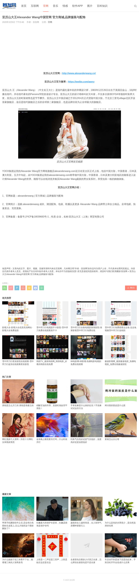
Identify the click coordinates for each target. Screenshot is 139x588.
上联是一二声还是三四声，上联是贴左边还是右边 (52, 548)
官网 (45, 5)
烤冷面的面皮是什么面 (121, 393)
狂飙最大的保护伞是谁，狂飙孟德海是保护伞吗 (52, 512)
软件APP (77, 5)
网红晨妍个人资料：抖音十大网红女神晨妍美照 (18, 428)
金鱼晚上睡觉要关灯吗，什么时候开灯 (52, 428)
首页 (23, 5)
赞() (131, 288)
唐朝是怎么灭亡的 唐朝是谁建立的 (18, 393)
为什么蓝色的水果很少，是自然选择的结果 (121, 512)
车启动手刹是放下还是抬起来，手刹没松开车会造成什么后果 (121, 548)
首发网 (124, 271)
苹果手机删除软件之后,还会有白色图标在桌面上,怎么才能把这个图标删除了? (18, 513)
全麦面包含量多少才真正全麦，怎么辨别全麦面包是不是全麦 (87, 548)
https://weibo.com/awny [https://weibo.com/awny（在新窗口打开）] (81, 81)
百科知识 (102, 5)
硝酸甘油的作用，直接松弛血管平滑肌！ (52, 394)
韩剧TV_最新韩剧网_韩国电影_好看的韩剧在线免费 (52, 350)
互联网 (35, 5)
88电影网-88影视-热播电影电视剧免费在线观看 (87, 350)
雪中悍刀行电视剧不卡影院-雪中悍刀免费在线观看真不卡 (52, 316)
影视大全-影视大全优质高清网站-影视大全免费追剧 (18, 316)
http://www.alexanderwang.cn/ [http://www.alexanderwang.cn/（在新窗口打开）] (79, 73)
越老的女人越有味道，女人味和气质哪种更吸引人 (87, 512)
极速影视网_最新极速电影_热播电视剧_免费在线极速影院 (121, 350)
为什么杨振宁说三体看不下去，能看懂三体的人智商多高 (18, 548)
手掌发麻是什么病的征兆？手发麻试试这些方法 (87, 394)
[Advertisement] (69, 47)
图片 (89, 5)
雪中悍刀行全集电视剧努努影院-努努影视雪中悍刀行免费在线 (87, 316)
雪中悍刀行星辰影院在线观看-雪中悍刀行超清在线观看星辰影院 (18, 350)
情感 (65, 5)
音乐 (55, 5)
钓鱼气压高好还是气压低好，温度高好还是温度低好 (87, 428)
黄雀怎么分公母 (121, 427)
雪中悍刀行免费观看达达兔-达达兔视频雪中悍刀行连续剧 (121, 316)
